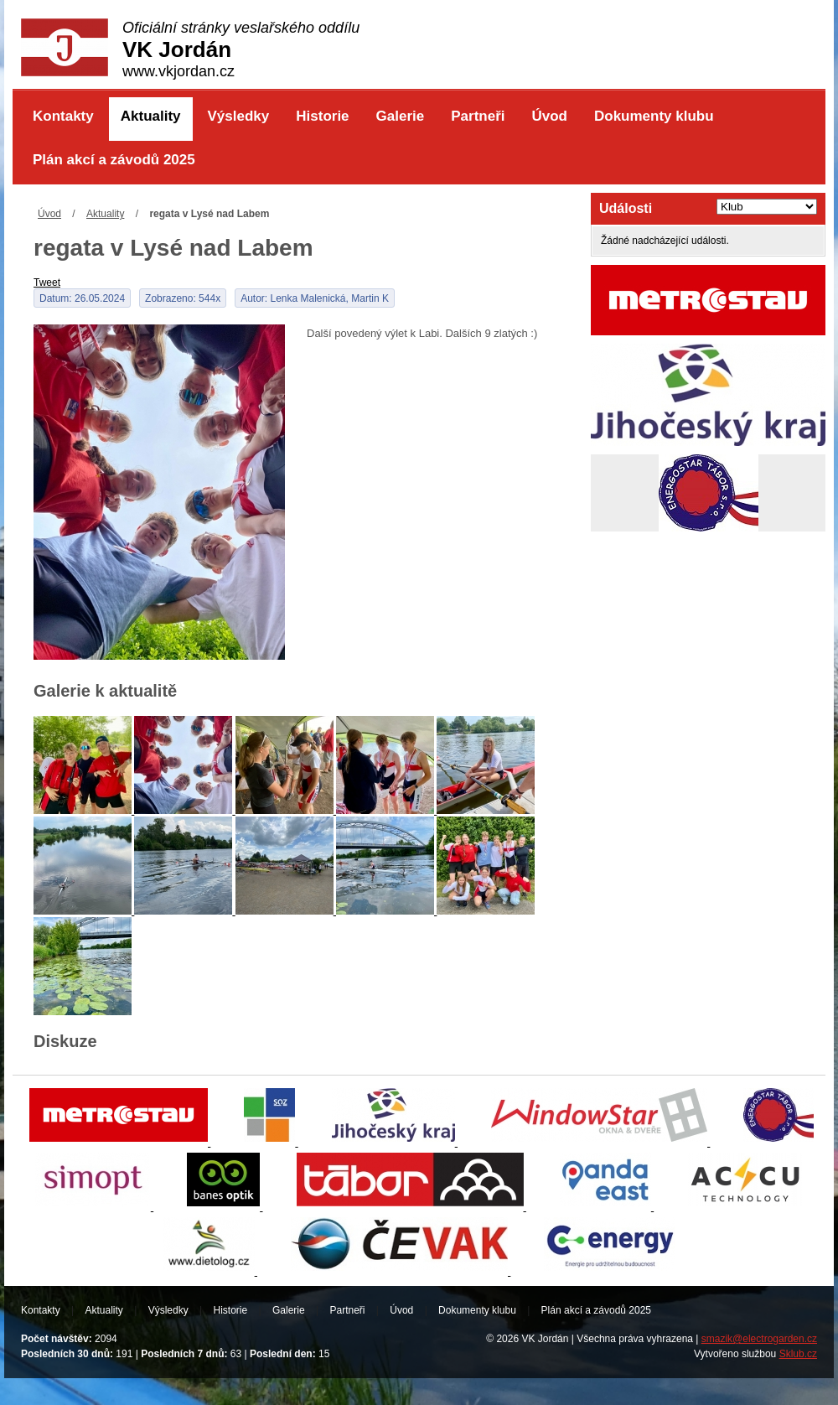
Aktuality (151, 116)
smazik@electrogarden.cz (759, 1339)
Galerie (400, 116)
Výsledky (239, 116)
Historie (322, 116)
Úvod (549, 116)
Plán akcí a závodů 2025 (114, 160)
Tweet (47, 282)
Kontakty (63, 116)
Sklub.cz (798, 1354)
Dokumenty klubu (654, 116)
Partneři (477, 116)
